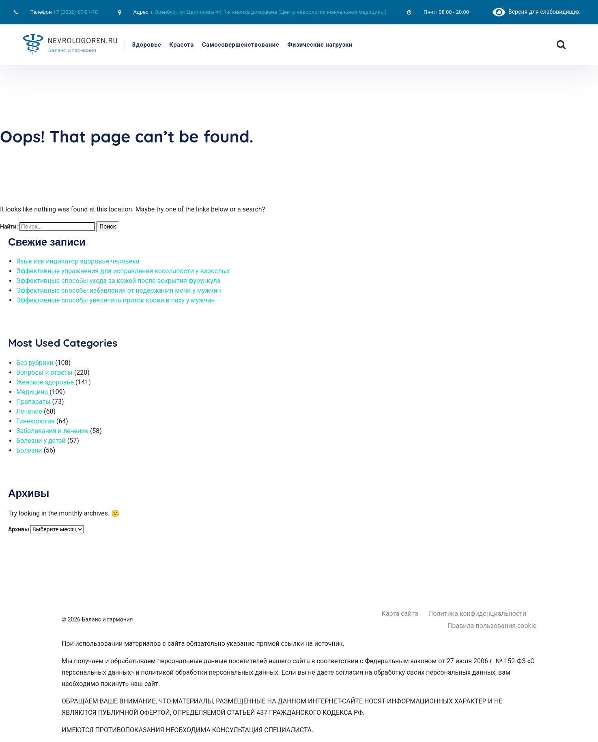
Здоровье (146, 44)
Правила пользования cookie (491, 626)
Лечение (29, 411)
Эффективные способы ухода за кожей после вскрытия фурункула (118, 281)
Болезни (29, 450)
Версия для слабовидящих (536, 12)
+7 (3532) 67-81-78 (75, 12)
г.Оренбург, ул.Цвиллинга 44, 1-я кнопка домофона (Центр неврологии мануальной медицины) (269, 12)
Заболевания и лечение (52, 431)
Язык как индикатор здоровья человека (78, 261)
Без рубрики (35, 363)
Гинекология (35, 421)
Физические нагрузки (320, 44)
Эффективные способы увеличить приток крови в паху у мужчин (115, 300)
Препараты (33, 402)
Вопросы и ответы (44, 372)
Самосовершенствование (240, 44)
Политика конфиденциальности (477, 613)
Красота (181, 44)
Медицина (32, 392)
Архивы (18, 529)
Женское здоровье (45, 382)
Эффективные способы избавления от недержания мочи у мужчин (118, 290)
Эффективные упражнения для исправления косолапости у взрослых (123, 271)
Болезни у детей (41, 440)
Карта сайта (400, 613)
